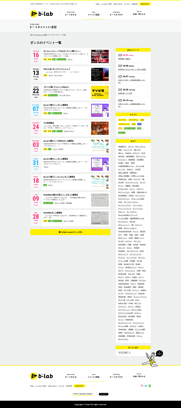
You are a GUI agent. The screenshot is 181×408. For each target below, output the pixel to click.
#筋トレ (121, 153)
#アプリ (121, 293)
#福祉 (131, 235)
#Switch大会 (122, 179)
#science (128, 153)
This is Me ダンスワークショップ (56, 69)
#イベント (135, 290)
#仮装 (120, 264)
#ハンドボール (132, 212)
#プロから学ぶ (123, 189)
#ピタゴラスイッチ (124, 323)
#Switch (138, 306)
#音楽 (142, 235)
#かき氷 (121, 241)
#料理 (133, 163)
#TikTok (131, 195)
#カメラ (121, 277)
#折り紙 (132, 222)
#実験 (133, 192)
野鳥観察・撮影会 (124, 59)
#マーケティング (124, 310)
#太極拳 (132, 261)
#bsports (143, 244)
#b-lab (131, 303)
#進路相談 (131, 159)
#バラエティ (122, 159)
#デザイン (137, 313)
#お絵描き (121, 251)
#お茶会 (135, 244)
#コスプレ (128, 241)
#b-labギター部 (129, 264)
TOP (31, 35)
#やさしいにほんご (130, 228)
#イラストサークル (131, 182)
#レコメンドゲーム (140, 297)
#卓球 (139, 270)
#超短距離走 (130, 156)
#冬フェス (137, 303)
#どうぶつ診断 (140, 329)
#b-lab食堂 (127, 287)
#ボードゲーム (141, 156)
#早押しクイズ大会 (137, 176)
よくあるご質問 (106, 4)
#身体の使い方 (142, 192)
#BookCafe (122, 297)
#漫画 (138, 274)
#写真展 (136, 248)
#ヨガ (137, 300)
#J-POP (62, 203)
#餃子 (127, 163)
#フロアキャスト (124, 199)
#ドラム (139, 336)
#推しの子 (137, 150)
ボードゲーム (133, 120)
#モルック (121, 212)
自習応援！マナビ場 (125, 93)
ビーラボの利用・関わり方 (139, 14)
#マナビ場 (127, 290)
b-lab (49, 59)
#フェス (121, 267)
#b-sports (141, 293)
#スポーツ (140, 189)
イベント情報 (93, 14)
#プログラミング (131, 293)
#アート (141, 277)
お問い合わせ (117, 4)
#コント (121, 186)
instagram (142, 386)
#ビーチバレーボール (131, 202)
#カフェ (133, 284)
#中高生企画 (131, 336)
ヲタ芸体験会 (48, 123)
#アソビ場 (62, 95)
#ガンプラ (121, 248)
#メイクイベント (138, 323)
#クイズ (131, 146)
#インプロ (121, 169)
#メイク (121, 319)
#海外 (126, 235)
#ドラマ (142, 182)
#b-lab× (138, 264)
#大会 (120, 202)
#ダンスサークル (132, 251)
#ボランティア (123, 254)
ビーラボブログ (116, 14)
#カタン (129, 248)
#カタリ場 (121, 300)
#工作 (143, 153)
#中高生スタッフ (131, 267)
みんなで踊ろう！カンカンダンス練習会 (59, 177)
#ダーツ (121, 270)
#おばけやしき (129, 333)
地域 (139, 124)
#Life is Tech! (122, 303)
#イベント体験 (123, 261)
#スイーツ (138, 225)
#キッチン (141, 257)
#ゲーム (131, 306)
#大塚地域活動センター (126, 166)
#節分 (137, 235)
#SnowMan (69, 203)
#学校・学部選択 (124, 176)
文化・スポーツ (61, 59)
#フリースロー (138, 205)
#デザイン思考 (136, 310)
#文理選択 (140, 159)
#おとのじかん (123, 339)
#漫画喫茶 (134, 280)
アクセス (127, 4)
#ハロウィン (122, 306)
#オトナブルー (140, 195)
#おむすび (131, 274)
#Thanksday (122, 329)
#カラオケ (133, 326)
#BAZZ (129, 297)
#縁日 (120, 150)
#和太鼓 (121, 280)
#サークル (137, 241)
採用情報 (135, 4)
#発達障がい (122, 146)
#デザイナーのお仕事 (125, 313)
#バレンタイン (130, 270)
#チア (120, 235)
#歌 (143, 179)
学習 (120, 128)
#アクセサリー (123, 222)
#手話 (120, 287)
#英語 (135, 287)
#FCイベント (122, 238)
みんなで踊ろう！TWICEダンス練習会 (58, 141)
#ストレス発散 (123, 326)
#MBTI (120, 333)
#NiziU (139, 316)
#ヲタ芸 (66, 131)
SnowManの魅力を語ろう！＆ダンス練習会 (60, 195)
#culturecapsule (123, 284)
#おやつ (128, 277)
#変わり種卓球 (123, 173)
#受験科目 (133, 173)
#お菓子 (121, 163)
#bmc (144, 270)
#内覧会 (143, 290)
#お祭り (141, 326)
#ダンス (70, 59)
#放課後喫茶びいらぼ (137, 218)
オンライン (122, 120)
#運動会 (128, 186)
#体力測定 (135, 186)
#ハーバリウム (138, 208)
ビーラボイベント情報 (40, 35)
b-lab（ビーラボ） (41, 13)
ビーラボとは (71, 14)
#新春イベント (139, 238)
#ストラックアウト (124, 205)
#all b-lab (121, 156)
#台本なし (130, 169)
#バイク (135, 231)
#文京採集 (131, 316)
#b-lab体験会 (122, 195)
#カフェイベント (124, 225)
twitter (146, 386)
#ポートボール (140, 146)
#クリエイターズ (135, 254)
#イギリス (121, 257)
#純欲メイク (140, 333)
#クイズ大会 (140, 166)
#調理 (120, 228)
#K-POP (61, 149)
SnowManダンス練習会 (52, 213)
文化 (54, 59)
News (98, 4)
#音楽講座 (121, 336)
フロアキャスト (124, 124)
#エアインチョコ (124, 192)
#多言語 (142, 231)
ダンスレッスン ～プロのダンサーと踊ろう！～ (62, 51)
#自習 (120, 290)
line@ (150, 386)
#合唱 (130, 179)
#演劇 (129, 244)
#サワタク (142, 280)
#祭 (132, 225)
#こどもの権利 (123, 218)
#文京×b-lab (122, 316)
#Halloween (129, 319)
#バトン (132, 189)
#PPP (127, 280)
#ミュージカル (58, 75)
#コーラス (137, 179)
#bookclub (140, 284)
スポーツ (59, 131)
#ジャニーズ (128, 150)
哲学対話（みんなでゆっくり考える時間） (132, 69)
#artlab (134, 277)
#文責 (131, 238)
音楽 (45, 59)
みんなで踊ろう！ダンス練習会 (55, 105)
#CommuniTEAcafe (124, 231)
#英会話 (140, 287)
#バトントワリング (124, 208)
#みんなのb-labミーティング (128, 215)
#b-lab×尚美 (122, 274)
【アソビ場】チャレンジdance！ (56, 87)
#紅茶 (142, 251)
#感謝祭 (130, 329)
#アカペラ (136, 153)
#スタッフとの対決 (137, 199)
